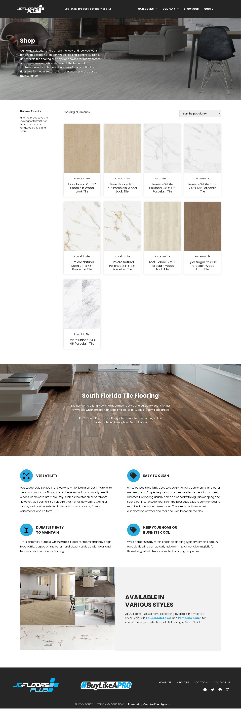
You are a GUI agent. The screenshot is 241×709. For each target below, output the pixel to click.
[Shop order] (200, 113)
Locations (201, 682)
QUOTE (208, 9)
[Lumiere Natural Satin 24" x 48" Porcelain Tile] (82, 227)
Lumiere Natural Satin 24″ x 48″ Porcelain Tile (82, 265)
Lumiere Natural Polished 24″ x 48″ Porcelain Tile (122, 265)
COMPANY (171, 9)
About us (183, 682)
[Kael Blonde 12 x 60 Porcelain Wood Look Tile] (162, 227)
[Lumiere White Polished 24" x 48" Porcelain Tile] (162, 149)
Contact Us (222, 682)
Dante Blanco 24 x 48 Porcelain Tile (82, 342)
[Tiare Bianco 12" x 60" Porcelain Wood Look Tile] (122, 149)
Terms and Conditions (111, 704)
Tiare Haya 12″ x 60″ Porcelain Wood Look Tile (82, 187)
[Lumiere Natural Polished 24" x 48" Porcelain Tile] (122, 227)
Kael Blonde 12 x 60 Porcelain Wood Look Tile (162, 265)
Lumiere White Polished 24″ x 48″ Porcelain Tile (162, 187)
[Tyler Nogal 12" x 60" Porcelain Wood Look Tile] (202, 227)
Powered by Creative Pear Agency (149, 704)
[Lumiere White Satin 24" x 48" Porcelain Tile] (202, 149)
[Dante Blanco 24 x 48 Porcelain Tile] (82, 305)
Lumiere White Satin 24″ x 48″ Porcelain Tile (202, 187)
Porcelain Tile (82, 178)
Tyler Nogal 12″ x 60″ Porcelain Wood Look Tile (202, 265)
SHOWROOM (191, 9)
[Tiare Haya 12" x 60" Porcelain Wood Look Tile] (82, 149)
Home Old (165, 682)
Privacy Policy (84, 704)
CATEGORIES (148, 9)
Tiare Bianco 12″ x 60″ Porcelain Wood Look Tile (122, 187)
